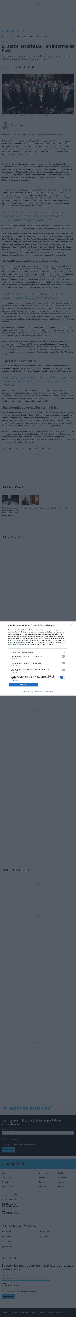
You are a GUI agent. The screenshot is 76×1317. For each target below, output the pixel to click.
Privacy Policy (49, 692)
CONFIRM (23, 685)
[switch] (62, 656)
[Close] (72, 625)
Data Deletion (27, 692)
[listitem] (38, 652)
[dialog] (38, 658)
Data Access (38, 692)
